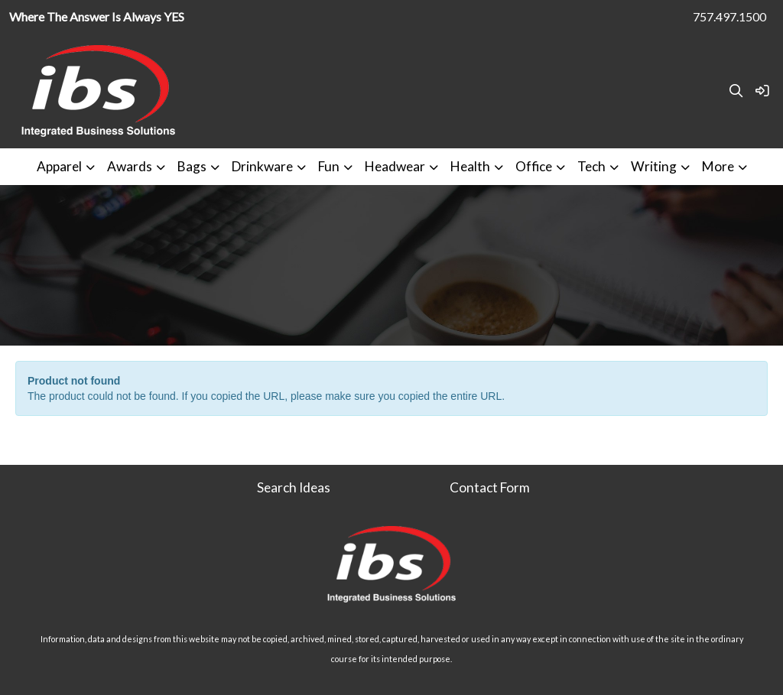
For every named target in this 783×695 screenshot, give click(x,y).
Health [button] (470, 166)
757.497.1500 (729, 16)
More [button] (718, 166)
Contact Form (490, 487)
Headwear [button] (395, 166)
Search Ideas (293, 487)
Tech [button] (591, 166)
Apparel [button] (59, 166)
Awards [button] (129, 166)
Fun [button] (329, 166)
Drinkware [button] (262, 166)
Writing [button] (654, 166)
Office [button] (533, 166)
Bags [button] (191, 166)
